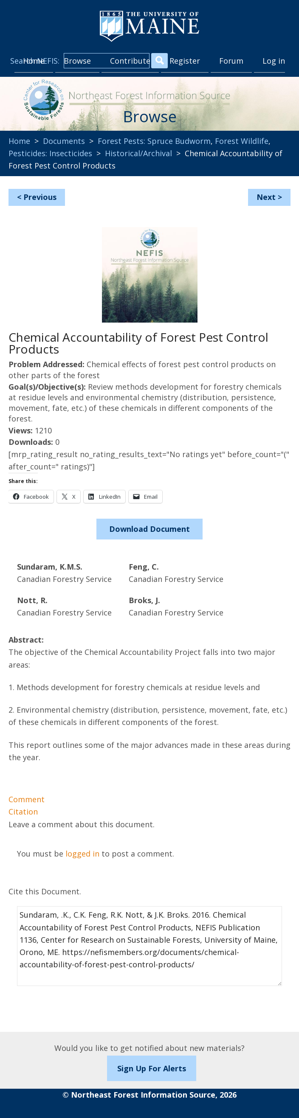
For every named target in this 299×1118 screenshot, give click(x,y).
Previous (39, 197)
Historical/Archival (138, 153)
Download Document (149, 529)
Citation (23, 811)
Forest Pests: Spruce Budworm (154, 141)
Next (266, 197)
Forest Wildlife (241, 141)
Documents (64, 141)
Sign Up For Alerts (151, 1068)
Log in (273, 61)
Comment (26, 799)
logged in (82, 853)
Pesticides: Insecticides (50, 153)
